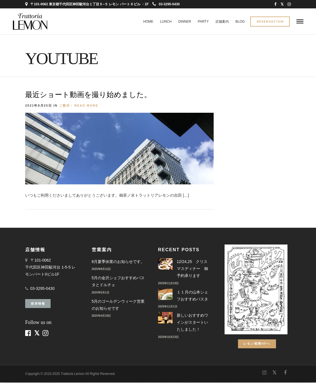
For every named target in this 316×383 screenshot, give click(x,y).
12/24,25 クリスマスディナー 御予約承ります (192, 269)
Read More (86, 106)
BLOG (240, 22)
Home (148, 22)
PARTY (203, 22)
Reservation (270, 22)
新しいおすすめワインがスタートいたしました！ (192, 323)
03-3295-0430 (166, 4)
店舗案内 (222, 22)
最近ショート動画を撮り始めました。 (88, 95)
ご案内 (64, 106)
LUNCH (165, 22)
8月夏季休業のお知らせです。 (118, 262)
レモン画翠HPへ (256, 344)
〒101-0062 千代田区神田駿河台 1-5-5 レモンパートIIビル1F (50, 268)
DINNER (184, 22)
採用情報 (38, 304)
